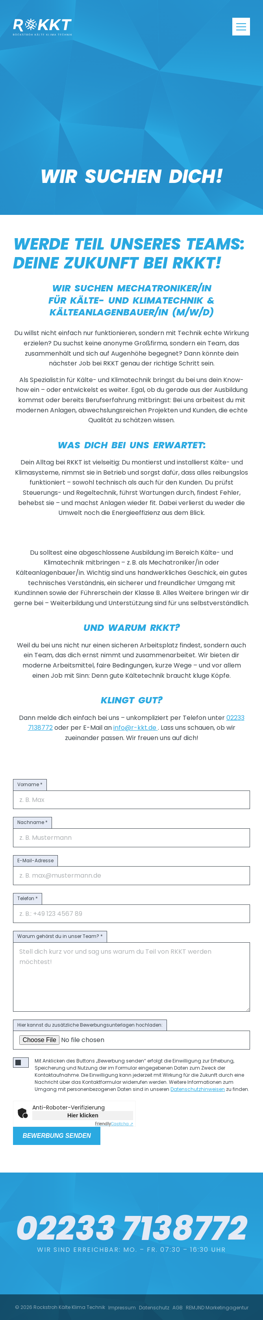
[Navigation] (241, 27)
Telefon (27, 898)
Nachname (32, 822)
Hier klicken (82, 1115)
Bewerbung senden (56, 1135)
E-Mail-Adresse (35, 861)
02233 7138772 (131, 1197)
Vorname (30, 784)
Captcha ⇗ (114, 1124)
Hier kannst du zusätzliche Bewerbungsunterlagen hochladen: (90, 1025)
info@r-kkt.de (135, 727)
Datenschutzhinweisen (197, 1089)
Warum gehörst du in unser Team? (60, 936)
